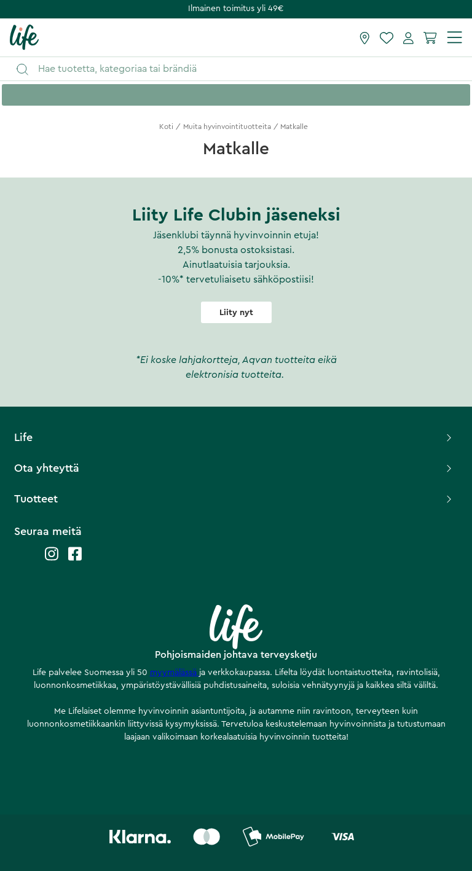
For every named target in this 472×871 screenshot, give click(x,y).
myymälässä (174, 672)
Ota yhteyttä (234, 468)
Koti (166, 126)
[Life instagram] (51, 560)
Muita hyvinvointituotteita (227, 126)
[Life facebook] (75, 560)
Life (234, 437)
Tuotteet (234, 498)
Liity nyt (236, 312)
